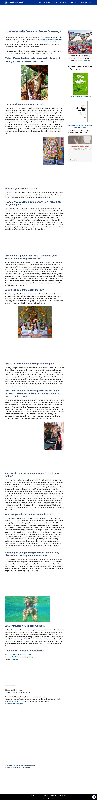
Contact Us (53, 795)
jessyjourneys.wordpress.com (51, 39)
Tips (40, 2)
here (88, 70)
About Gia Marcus (43, 795)
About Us (33, 795)
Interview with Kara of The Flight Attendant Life (21, 765)
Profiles (84, 2)
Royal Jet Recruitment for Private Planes (19, 767)
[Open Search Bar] (90, 2)
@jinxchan (14, 659)
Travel (55, 2)
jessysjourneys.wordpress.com (20, 654)
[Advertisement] (48, 16)
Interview (75, 2)
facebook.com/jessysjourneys (23, 657)
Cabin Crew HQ (16, 2)
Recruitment (64, 2)
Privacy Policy (62, 795)
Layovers (47, 2)
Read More (87, 60)
